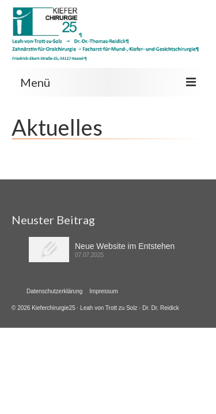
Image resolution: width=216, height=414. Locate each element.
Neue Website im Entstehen (125, 246)
